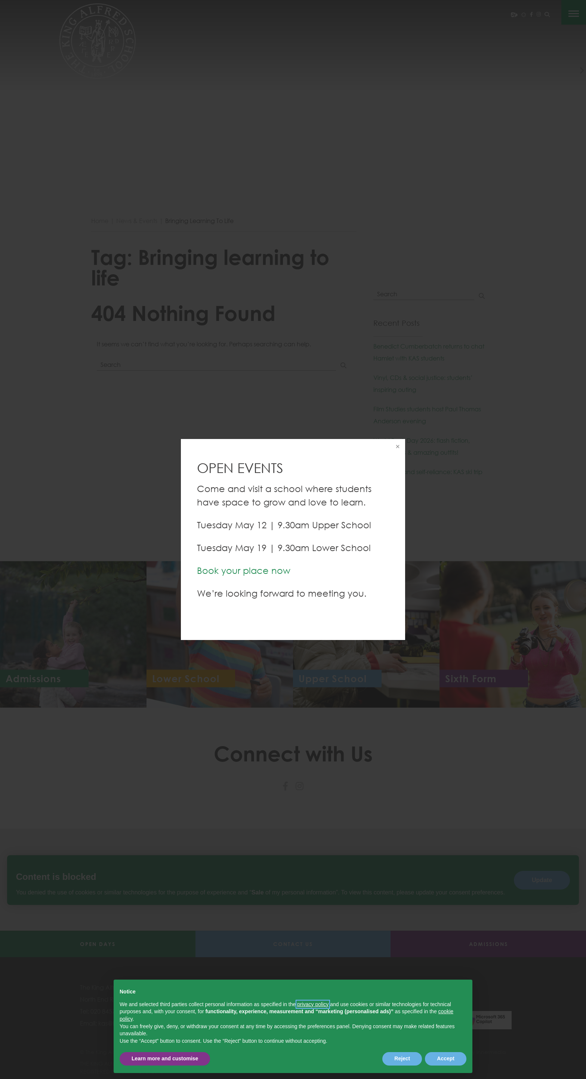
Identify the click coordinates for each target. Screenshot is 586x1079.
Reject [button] (402, 1058)
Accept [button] (445, 1058)
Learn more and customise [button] (165, 1058)
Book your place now (243, 570)
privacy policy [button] (313, 1004)
